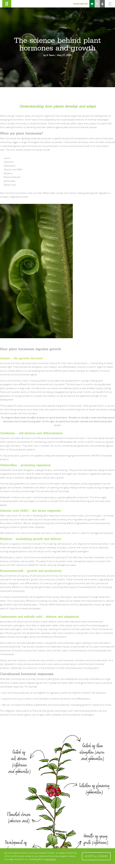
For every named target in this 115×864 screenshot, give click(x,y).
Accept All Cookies (96, 856)
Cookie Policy (50, 859)
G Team (51, 55)
